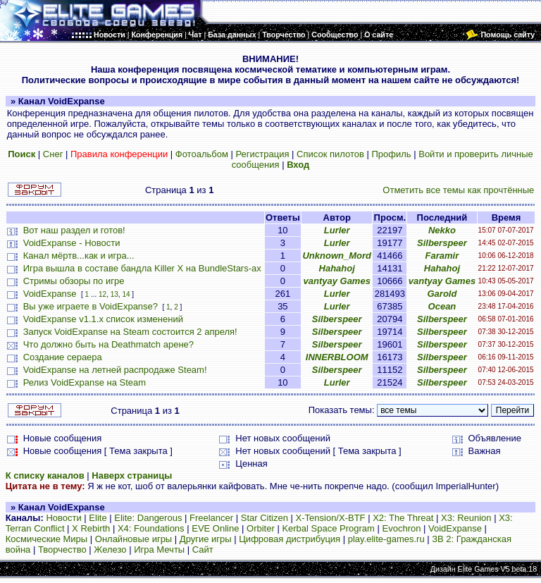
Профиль (391, 154)
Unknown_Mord (336, 255)
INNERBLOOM (337, 357)
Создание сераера (62, 357)
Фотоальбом (201, 154)
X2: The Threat (403, 518)
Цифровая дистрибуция (289, 539)
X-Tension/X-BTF (331, 518)
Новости (63, 518)
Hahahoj (337, 268)
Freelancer (211, 518)
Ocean (442, 306)
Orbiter (261, 528)
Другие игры (206, 539)
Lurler (337, 230)
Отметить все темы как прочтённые (458, 190)
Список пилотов (330, 154)
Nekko (442, 230)
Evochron (402, 528)
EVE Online (215, 528)
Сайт (202, 549)
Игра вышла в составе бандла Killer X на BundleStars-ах (142, 268)
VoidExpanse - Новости (71, 243)
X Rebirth (91, 528)
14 (126, 294)
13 (114, 294)
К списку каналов (45, 475)
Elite (97, 518)
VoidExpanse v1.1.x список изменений (103, 319)
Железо (110, 549)
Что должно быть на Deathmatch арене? (108, 344)
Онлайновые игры (133, 539)
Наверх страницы (132, 475)
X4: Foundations (151, 528)
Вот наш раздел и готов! (74, 230)
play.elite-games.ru (386, 539)
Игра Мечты (159, 549)
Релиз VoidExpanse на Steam (84, 382)
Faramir (442, 255)
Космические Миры (46, 539)
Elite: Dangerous (148, 518)
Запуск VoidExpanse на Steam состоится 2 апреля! (130, 331)
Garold (441, 293)
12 (102, 294)
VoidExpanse (50, 293)
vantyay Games (337, 281)
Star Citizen (264, 518)
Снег (53, 154)
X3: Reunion (466, 518)
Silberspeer (442, 243)
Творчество (62, 549)
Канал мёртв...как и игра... (79, 255)
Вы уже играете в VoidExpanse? (90, 306)
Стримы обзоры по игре (74, 281)
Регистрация (262, 154)
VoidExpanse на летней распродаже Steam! (115, 369)
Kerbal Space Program (328, 528)
